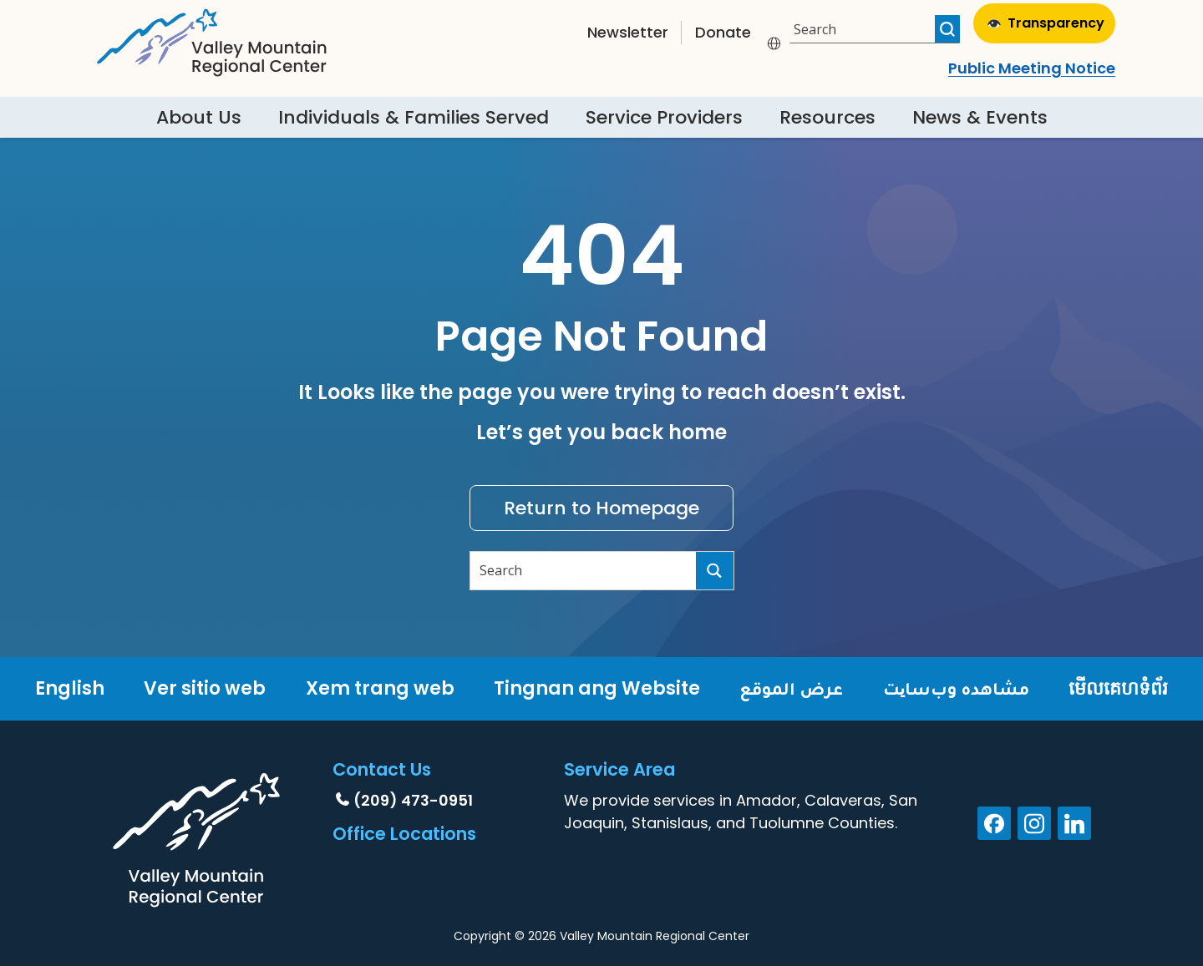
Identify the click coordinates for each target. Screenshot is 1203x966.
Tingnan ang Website (597, 688)
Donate (723, 32)
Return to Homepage (601, 508)
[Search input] (864, 28)
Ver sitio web (205, 688)
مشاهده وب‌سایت (956, 688)
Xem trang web (380, 688)
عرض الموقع (791, 688)
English (69, 688)
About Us (198, 117)
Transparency (1045, 23)
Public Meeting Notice (1031, 68)
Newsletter (627, 32)
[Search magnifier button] (947, 29)
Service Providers (664, 117)
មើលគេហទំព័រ (1118, 688)
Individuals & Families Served (413, 117)
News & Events (980, 117)
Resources (827, 117)
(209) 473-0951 (413, 800)
